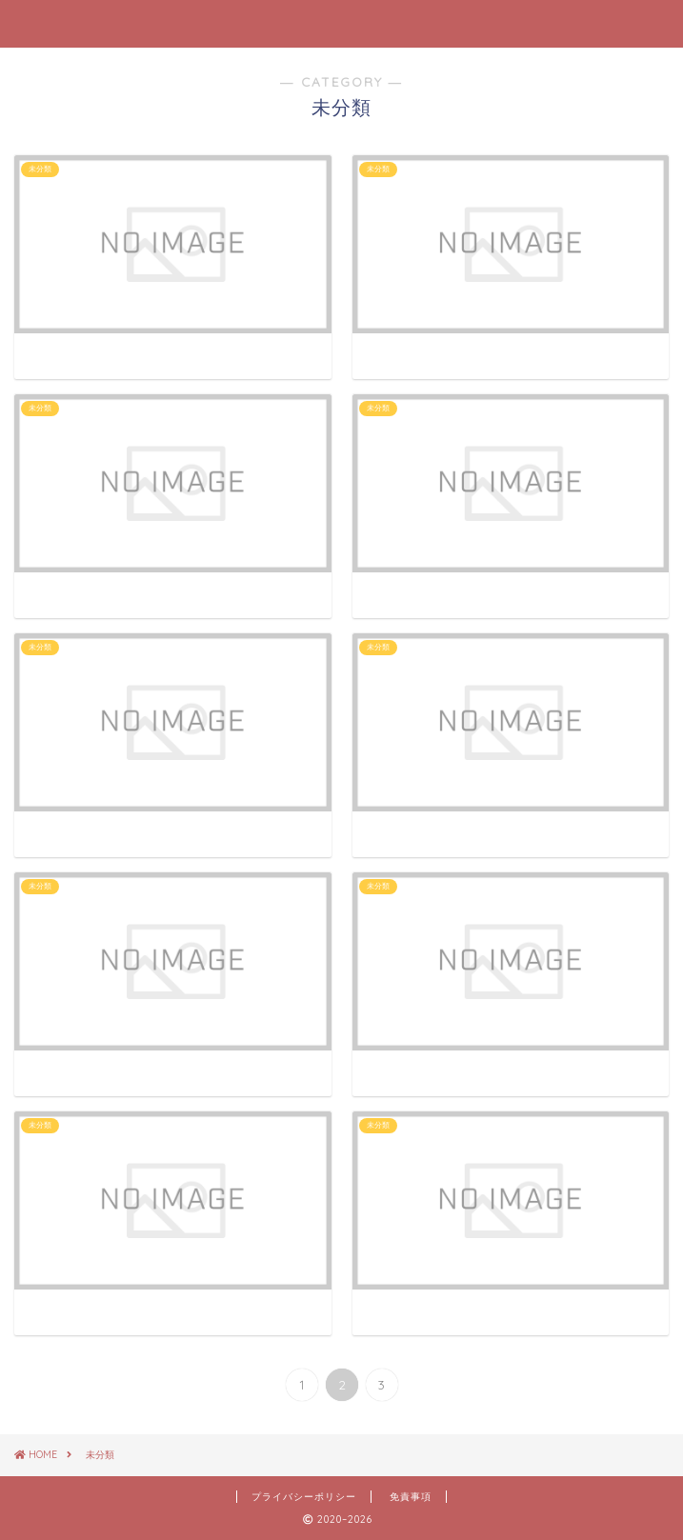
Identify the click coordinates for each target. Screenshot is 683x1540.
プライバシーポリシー (303, 1496)
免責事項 (411, 1496)
